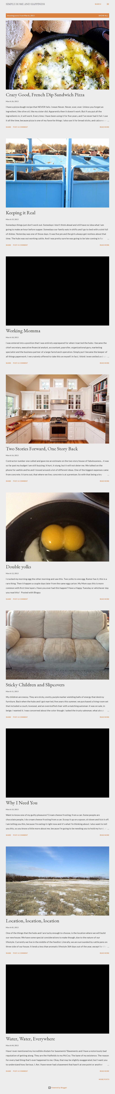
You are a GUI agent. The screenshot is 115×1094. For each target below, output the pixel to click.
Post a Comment (20, 127)
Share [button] (8, 127)
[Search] (98, 4)
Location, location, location (32, 920)
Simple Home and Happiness (25, 4)
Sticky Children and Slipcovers (35, 684)
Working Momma (23, 330)
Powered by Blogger (57, 1088)
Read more (104, 127)
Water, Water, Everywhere (30, 1038)
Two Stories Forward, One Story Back (42, 448)
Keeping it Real (20, 212)
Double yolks (18, 566)
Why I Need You (22, 802)
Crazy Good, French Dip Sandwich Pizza (45, 94)
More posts (104, 1079)
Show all (103, 15)
